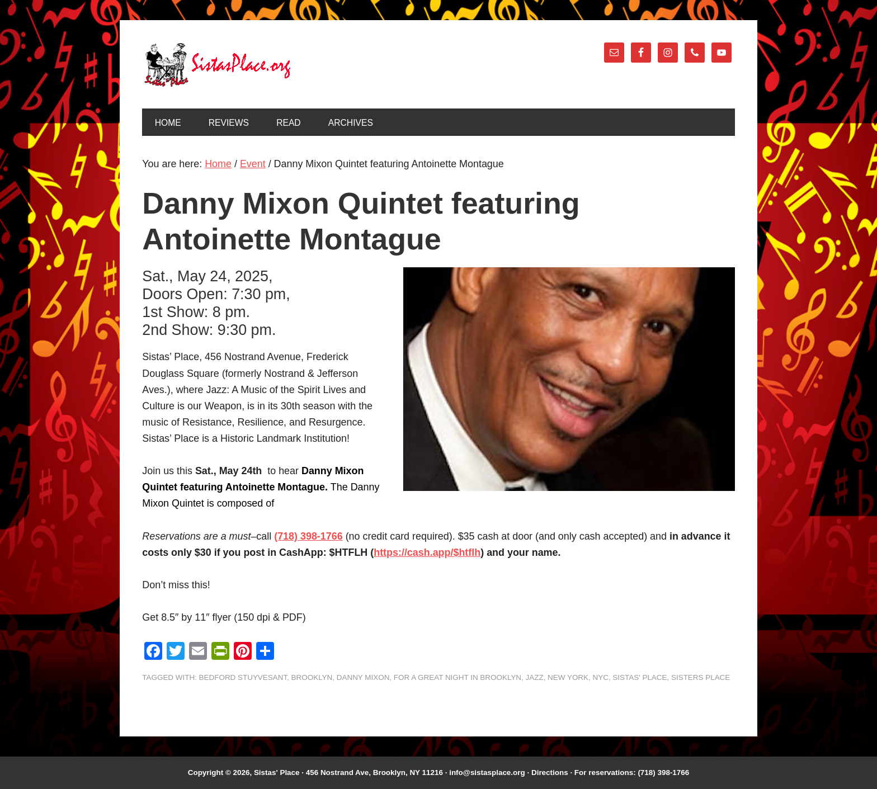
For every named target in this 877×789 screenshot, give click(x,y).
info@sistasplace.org (487, 772)
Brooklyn (312, 677)
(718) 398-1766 (308, 536)
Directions (549, 772)
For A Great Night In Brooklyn (457, 677)
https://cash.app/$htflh (427, 552)
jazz (535, 677)
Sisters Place (700, 677)
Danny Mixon (363, 677)
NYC (601, 677)
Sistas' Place (217, 64)
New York (568, 677)
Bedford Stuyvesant (243, 677)
